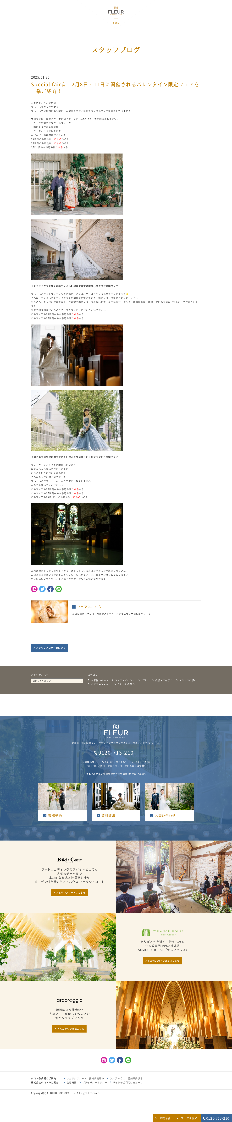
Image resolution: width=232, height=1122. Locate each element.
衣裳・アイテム (164, 680)
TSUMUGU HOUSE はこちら (163, 961)
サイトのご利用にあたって (128, 1082)
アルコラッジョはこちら (70, 1029)
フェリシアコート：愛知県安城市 (85, 1078)
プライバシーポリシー (94, 1082)
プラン (145, 680)
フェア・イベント (125, 680)
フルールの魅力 (126, 684)
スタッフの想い (188, 680)
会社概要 (72, 1082)
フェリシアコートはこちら (70, 892)
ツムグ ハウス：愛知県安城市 (126, 1078)
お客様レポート (100, 680)
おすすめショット (101, 684)
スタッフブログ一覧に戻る (50, 648)
